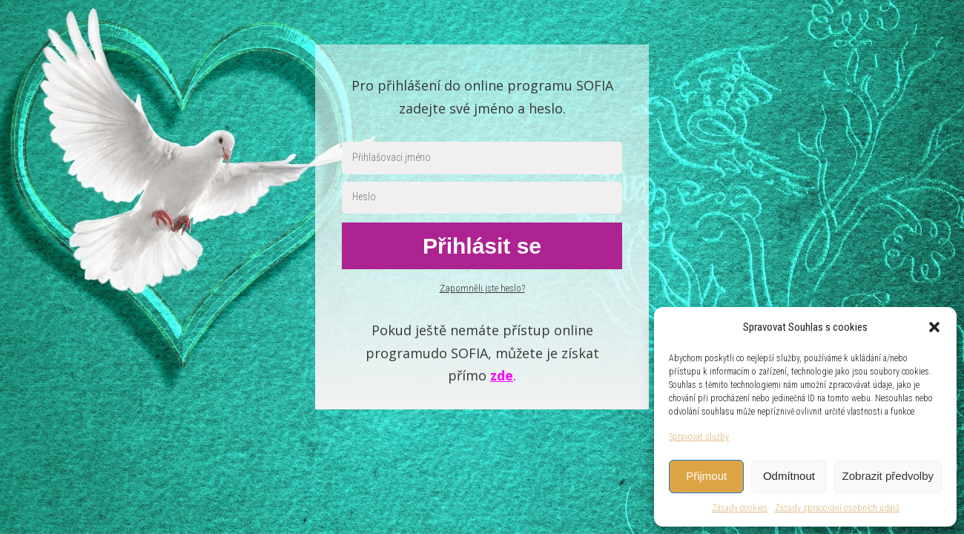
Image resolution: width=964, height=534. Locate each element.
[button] (934, 327)
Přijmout (706, 475)
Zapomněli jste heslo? (482, 288)
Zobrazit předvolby (888, 475)
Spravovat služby (699, 437)
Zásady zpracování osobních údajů (837, 508)
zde (501, 375)
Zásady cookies (739, 508)
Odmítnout (789, 475)
